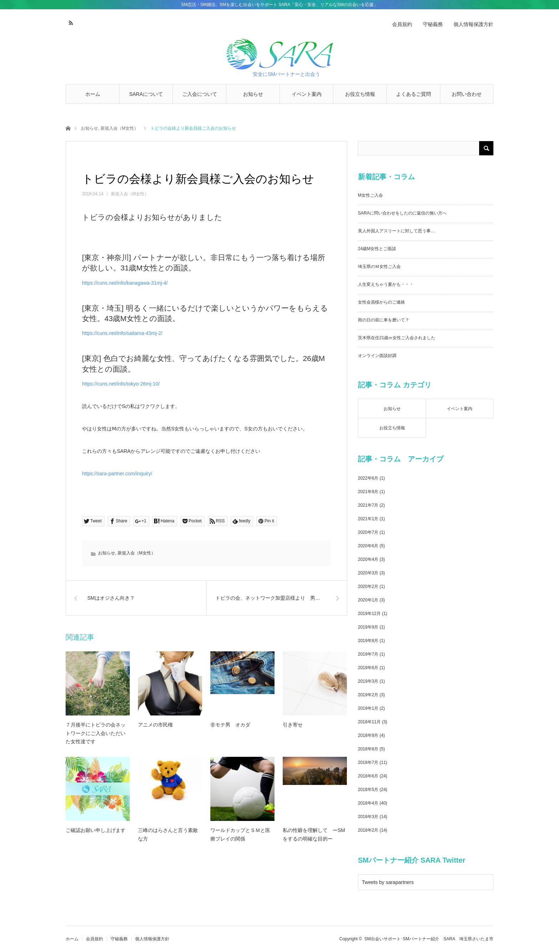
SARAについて (146, 94)
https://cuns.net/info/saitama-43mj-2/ (122, 333)
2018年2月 (368, 830)
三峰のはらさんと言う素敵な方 (168, 834)
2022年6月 (368, 478)
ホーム (92, 94)
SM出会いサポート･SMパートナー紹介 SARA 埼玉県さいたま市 (428, 938)
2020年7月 (368, 532)
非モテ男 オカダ (230, 725)
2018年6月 (368, 776)
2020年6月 (368, 545)
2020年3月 (368, 572)
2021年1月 (368, 518)
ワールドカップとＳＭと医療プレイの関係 (240, 834)
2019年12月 (369, 613)
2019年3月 (368, 681)
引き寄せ (293, 725)
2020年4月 (368, 559)
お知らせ (253, 94)
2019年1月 (368, 708)
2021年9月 (368, 491)
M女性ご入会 (370, 195)
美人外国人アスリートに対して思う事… (396, 230)
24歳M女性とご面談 (377, 248)
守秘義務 (433, 24)
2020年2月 (368, 586)
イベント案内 (307, 94)
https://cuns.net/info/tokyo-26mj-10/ (121, 384)
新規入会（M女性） (119, 128)
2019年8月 (368, 640)
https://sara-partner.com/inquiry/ (117, 473)
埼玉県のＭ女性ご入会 (379, 266)
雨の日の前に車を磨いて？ (383, 319)
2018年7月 (368, 762)
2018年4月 (368, 803)
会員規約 (402, 24)
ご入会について (199, 94)
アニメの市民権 (155, 725)
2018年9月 (368, 735)
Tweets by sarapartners (388, 882)
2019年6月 (368, 667)
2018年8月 (368, 748)
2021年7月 (368, 505)
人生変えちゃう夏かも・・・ (386, 284)
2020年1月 (368, 600)
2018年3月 (368, 816)
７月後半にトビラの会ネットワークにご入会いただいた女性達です (95, 733)
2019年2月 (368, 694)
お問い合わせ (467, 94)
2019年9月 (368, 627)
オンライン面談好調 (377, 355)
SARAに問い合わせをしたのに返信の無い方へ (402, 213)
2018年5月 (368, 789)
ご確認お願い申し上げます (95, 830)
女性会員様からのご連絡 (381, 302)
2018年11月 (369, 721)
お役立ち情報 (360, 94)
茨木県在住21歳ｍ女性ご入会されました (396, 337)
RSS (70, 21)
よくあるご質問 (413, 94)
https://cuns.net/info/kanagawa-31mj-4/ (125, 283)
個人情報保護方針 (473, 24)
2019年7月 (368, 654)
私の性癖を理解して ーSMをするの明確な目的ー (314, 834)
